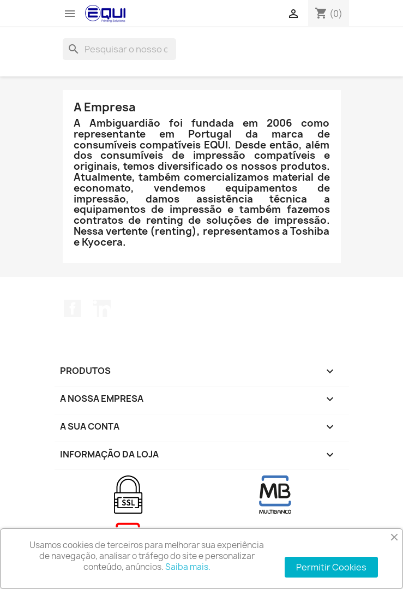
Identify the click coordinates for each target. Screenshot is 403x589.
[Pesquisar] (119, 49)
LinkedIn (102, 308)
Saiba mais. (187, 567)
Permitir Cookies (331, 567)
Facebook (72, 308)
